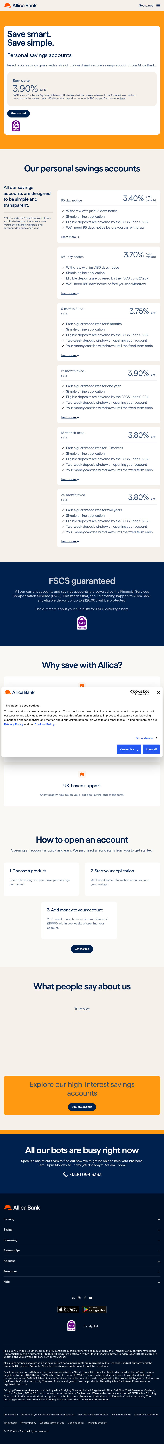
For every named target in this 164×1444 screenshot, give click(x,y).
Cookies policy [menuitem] (76, 1422)
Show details (144, 738)
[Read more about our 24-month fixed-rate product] (108, 518)
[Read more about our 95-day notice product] (108, 216)
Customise (129, 749)
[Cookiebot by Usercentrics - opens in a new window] (133, 692)
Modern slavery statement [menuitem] (93, 1414)
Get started (146, 5)
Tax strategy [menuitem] (10, 1422)
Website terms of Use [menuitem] (52, 1422)
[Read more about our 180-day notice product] (108, 273)
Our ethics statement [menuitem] (146, 1414)
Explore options (82, 1107)
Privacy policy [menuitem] (28, 1422)
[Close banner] (158, 692)
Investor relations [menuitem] (121, 1414)
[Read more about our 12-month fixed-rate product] (108, 394)
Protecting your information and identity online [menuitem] (47, 1414)
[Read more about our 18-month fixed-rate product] (108, 456)
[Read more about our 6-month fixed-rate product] (108, 332)
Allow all (151, 749)
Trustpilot (82, 1009)
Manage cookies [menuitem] (97, 1422)
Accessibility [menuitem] (11, 1414)
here (122, 98)
